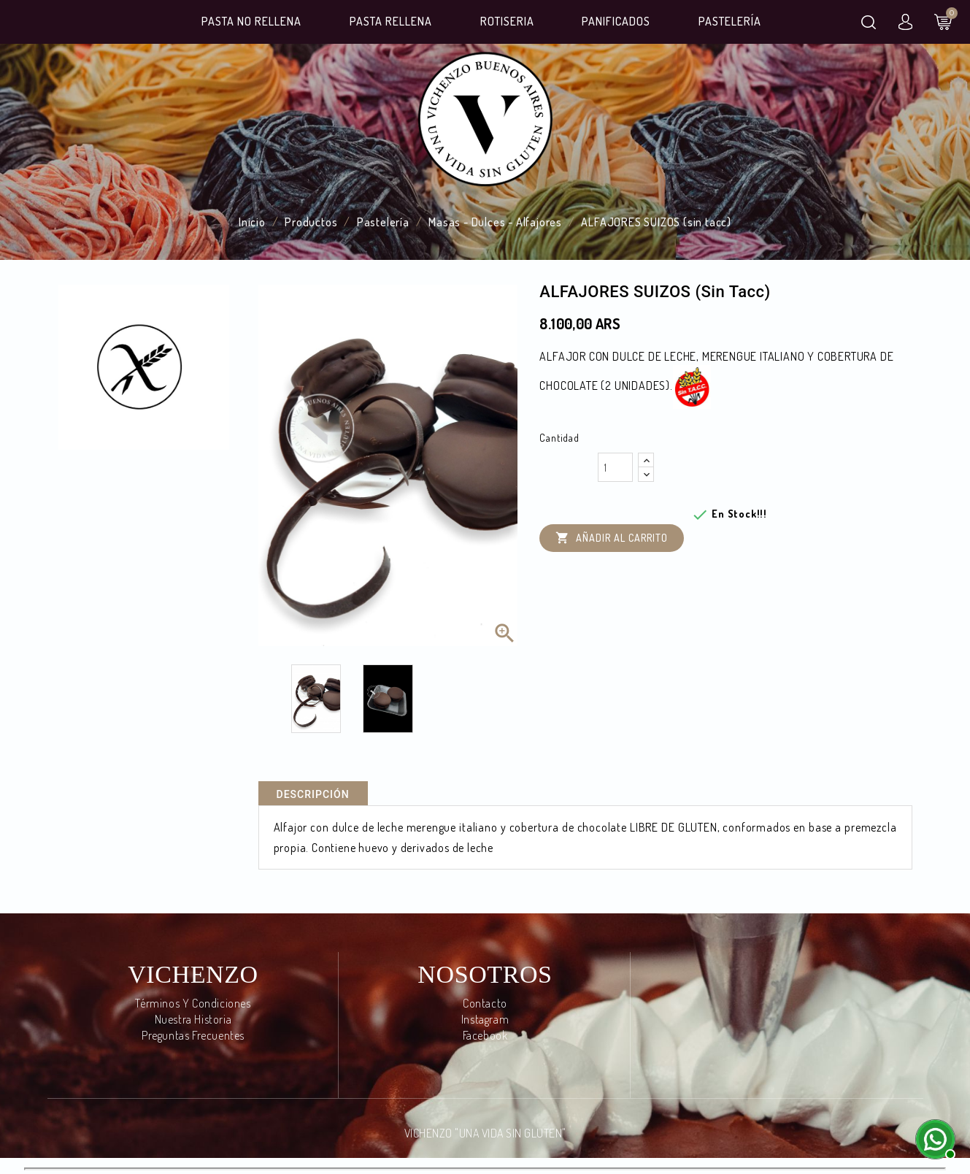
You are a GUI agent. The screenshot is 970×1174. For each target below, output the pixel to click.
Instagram (485, 1019)
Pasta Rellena (391, 21)
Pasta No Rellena (251, 21)
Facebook (485, 1035)
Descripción (313, 794)
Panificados (616, 21)
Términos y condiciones (192, 1003)
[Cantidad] (615, 467)
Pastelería (729, 21)
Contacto (485, 1003)
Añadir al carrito (611, 538)
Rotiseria (507, 21)
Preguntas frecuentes (193, 1035)
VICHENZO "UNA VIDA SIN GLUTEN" (485, 1133)
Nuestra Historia (193, 1019)
